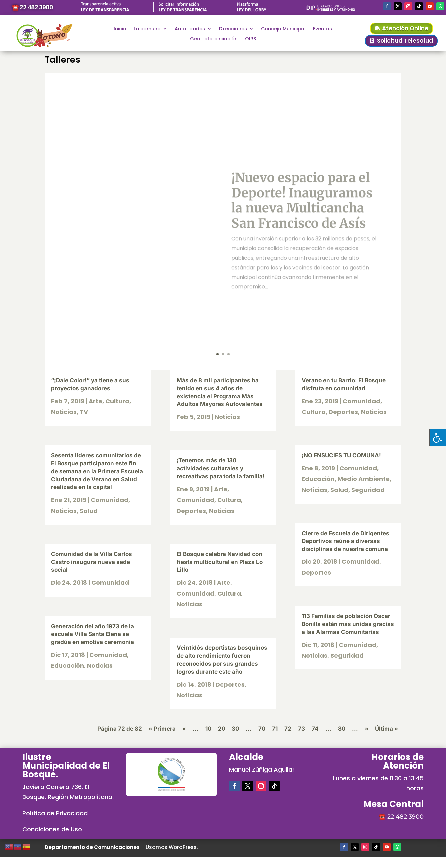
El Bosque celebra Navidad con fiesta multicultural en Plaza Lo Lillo (220, 562)
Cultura (117, 401)
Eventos (322, 29)
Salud (89, 511)
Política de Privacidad (55, 813)
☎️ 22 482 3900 (32, 7)
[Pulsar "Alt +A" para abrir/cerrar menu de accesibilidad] (437, 437)
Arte (95, 401)
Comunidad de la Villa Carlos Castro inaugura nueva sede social (91, 562)
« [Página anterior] (184, 728)
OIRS (250, 39)
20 (221, 728)
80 (341, 728)
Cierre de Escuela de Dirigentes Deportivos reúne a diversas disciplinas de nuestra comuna (345, 541)
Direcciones (233, 29)
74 (315, 728)
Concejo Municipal (283, 29)
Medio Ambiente (364, 479)
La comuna (147, 29)
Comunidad (109, 500)
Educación (67, 665)
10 (208, 728)
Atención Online (405, 28)
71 (275, 728)
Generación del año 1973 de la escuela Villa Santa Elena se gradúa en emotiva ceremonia (92, 634)
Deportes (191, 511)
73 (301, 728)
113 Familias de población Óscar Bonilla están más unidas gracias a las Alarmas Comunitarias (348, 624)
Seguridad (368, 490)
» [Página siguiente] (366, 728)
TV (84, 412)
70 (261, 728)
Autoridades (190, 29)
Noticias (64, 412)
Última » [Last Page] (386, 728)
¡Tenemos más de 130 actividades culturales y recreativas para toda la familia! (221, 468)
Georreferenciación (214, 39)
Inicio (120, 29)
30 (235, 728)
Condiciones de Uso (52, 829)
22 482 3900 (405, 816)
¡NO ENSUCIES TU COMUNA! (341, 455)
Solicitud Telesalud (405, 41)
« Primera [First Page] (162, 728)
